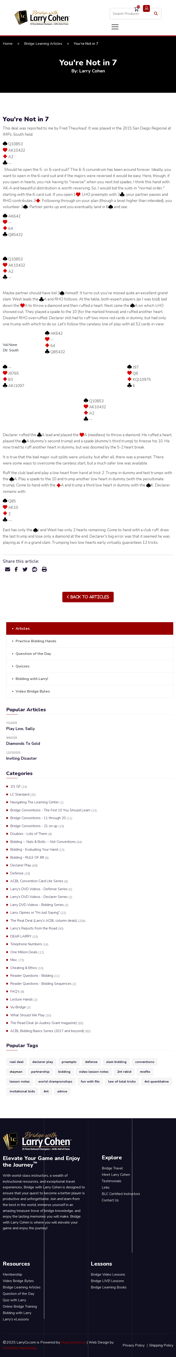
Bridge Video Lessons (108, 1274)
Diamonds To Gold (23, 743)
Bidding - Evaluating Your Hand (37, 849)
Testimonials (111, 1181)
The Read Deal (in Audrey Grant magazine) (46, 1023)
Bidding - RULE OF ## (29, 857)
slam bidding (116, 1062)
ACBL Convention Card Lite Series (39, 881)
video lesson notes (93, 1072)
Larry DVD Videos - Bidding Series (39, 905)
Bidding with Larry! (32, 678)
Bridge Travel (112, 1168)
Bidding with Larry (17, 1313)
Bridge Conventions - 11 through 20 (41, 818)
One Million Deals (27, 952)
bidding (64, 1072)
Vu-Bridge (20, 1007)
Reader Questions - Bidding (35, 975)
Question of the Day (33, 653)
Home (8, 43)
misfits (145, 1072)
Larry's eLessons (16, 1319)
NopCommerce (73, 1342)
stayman (16, 1072)
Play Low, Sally (20, 728)
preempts (69, 1062)
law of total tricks (122, 1081)
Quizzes (23, 666)
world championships (55, 1081)
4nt (46, 1091)
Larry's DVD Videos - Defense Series (41, 889)
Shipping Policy (161, 1345)
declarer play (42, 1062)
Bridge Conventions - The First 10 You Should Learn (53, 810)
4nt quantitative (156, 1081)
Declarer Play (24, 865)
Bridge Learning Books (108, 1287)
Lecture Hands (23, 999)
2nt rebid (124, 1072)
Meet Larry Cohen (116, 1174)
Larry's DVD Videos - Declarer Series (41, 897)
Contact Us (110, 1200)
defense (91, 1062)
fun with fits (90, 1081)
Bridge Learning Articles (43, 43)
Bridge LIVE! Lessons (107, 1281)
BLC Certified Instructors (121, 1194)
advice (62, 1091)
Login (146, 8)
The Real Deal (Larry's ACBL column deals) (47, 920)
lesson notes (20, 1081)
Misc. (17, 960)
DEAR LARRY (24, 936)
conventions (144, 1062)
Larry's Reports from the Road (36, 928)
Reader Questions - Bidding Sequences (43, 983)
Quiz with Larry (14, 1300)
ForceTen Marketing (19, 1348)
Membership (12, 1274)
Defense (20, 873)
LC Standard (23, 794)
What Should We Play (30, 1015)
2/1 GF (18, 786)
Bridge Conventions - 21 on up (37, 826)
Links (106, 1187)
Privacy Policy (134, 1345)
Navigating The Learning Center (36, 802)
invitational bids (22, 1091)
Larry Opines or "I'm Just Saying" (38, 912)
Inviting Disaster (21, 758)
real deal (17, 1062)
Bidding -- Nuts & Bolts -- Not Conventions (46, 841)
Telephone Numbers (29, 944)
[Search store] (135, 14)
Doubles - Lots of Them (31, 834)
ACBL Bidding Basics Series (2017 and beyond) (50, 1031)
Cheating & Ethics (26, 968)
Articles (23, 628)
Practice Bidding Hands (36, 641)
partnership (40, 1072)
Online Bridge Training (20, 1306)
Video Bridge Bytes (33, 691)
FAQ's (17, 991)
